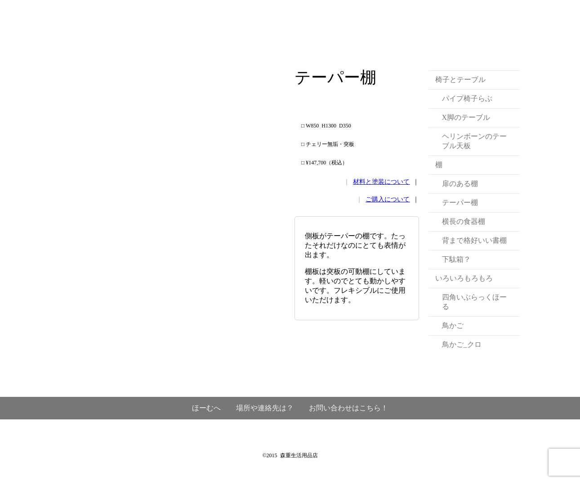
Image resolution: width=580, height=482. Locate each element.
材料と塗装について (381, 181)
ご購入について (388, 199)
